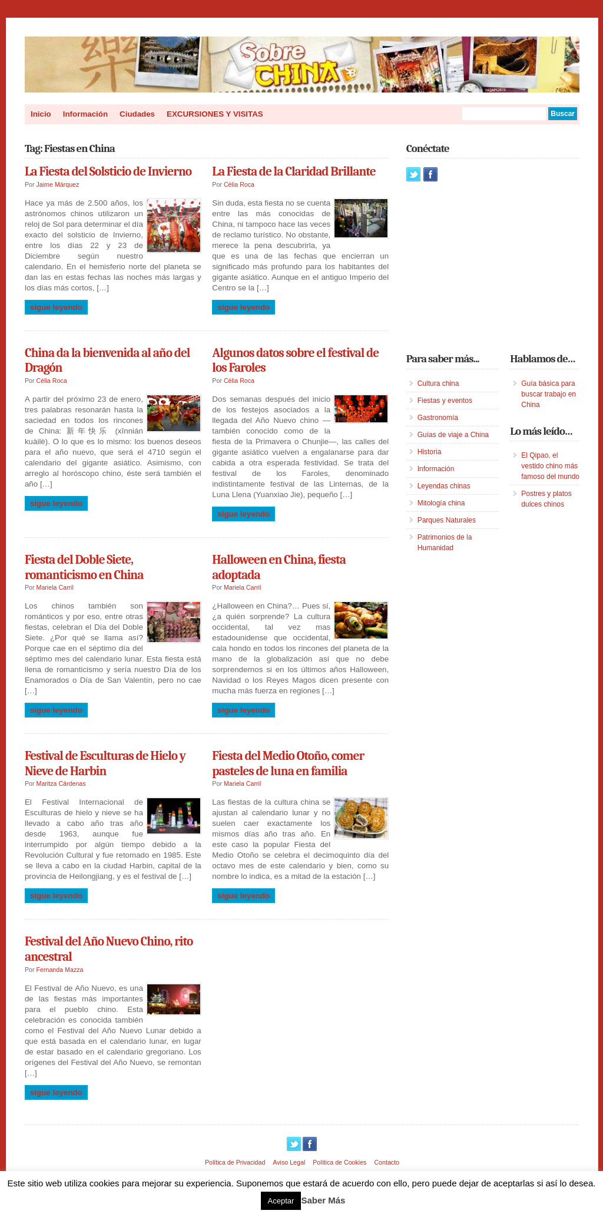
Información (85, 114)
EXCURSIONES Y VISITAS (215, 114)
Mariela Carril (55, 587)
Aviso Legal (289, 1162)
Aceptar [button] (281, 1200)
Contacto (386, 1162)
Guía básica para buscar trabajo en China (548, 394)
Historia (430, 452)
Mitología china (441, 503)
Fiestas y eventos (445, 400)
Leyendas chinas (444, 486)
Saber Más (323, 1200)
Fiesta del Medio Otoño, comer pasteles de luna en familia (288, 763)
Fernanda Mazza (60, 969)
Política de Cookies (339, 1162)
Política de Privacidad (235, 1162)
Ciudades (137, 114)
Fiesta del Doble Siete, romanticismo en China (84, 567)
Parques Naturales (447, 520)
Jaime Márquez (58, 184)
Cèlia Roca (239, 184)
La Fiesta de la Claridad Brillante (293, 171)
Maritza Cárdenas (61, 783)
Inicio (41, 114)
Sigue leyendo (56, 307)
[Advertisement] (494, 266)
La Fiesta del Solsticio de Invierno (108, 171)
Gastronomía (438, 418)
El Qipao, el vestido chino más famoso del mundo (550, 466)
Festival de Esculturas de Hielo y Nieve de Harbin (105, 763)
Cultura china (438, 383)
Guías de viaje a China (453, 435)
